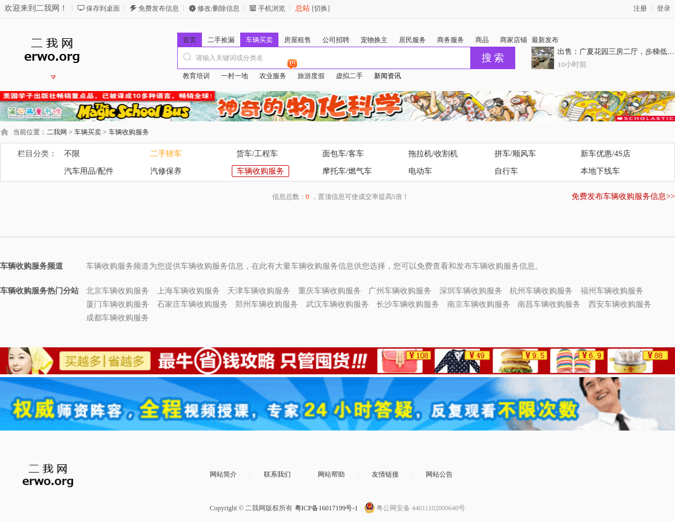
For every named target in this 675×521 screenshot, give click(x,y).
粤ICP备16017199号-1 (326, 508)
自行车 (506, 171)
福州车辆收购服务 (612, 291)
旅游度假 (311, 76)
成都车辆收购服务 (117, 318)
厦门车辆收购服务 (117, 304)
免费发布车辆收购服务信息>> (623, 196)
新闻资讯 (387, 76)
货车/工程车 (257, 153)
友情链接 (385, 474)
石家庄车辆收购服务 (192, 304)
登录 (663, 8)
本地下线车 (600, 171)
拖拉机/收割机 (433, 153)
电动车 (420, 171)
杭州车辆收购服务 (541, 291)
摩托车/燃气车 (347, 171)
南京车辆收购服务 (478, 304)
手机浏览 (271, 8)
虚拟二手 (349, 76)
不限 (72, 153)
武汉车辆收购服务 (337, 304)
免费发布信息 (158, 8)
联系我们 (277, 474)
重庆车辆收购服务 (329, 291)
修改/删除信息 (218, 8)
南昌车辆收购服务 (549, 304)
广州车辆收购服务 (399, 291)
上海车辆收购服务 (188, 291)
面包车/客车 (343, 153)
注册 (640, 8)
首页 (189, 40)
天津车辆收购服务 (258, 291)
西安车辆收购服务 (619, 304)
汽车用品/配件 (89, 171)
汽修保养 (166, 171)
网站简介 (223, 474)
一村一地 (234, 76)
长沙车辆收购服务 (407, 304)
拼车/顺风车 (515, 153)
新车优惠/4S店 (605, 153)
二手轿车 (166, 153)
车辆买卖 (87, 132)
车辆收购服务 (129, 132)
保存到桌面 (103, 8)
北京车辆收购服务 (117, 291)
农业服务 (275, 74)
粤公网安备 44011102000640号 (420, 508)
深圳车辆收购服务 (470, 291)
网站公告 (439, 474)
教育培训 (196, 76)
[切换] (320, 8)
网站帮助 (331, 474)
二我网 (57, 132)
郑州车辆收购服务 (266, 304)
